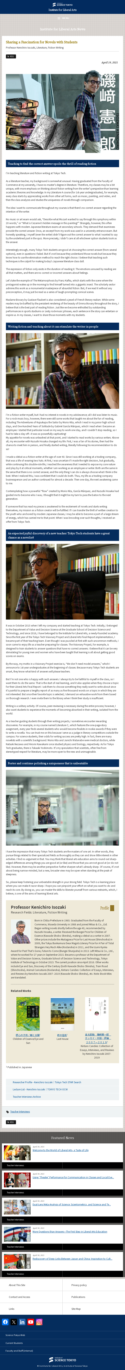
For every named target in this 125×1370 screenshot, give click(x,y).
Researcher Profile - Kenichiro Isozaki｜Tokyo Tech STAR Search (47, 1082)
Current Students (14, 1342)
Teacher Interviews (20, 1111)
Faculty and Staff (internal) (19, 1350)
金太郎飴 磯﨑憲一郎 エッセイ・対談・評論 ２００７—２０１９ (98, 1038)
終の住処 (62, 1035)
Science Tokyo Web (15, 1335)
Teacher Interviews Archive (27, 1096)
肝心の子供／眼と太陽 (27, 1035)
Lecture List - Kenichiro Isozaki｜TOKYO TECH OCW (40, 1089)
